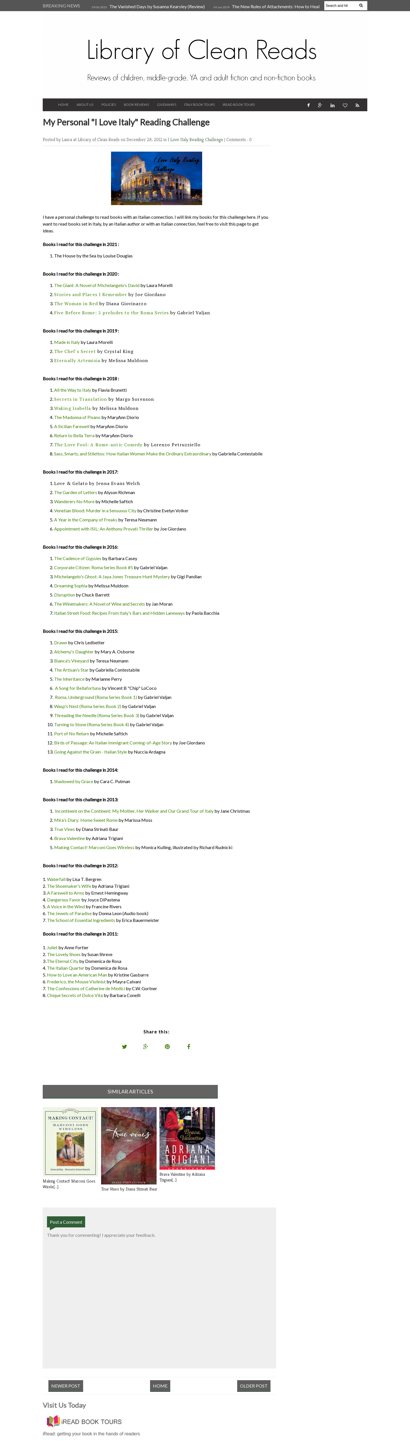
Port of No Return (71, 733)
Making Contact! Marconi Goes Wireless (94, 847)
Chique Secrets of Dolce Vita (75, 995)
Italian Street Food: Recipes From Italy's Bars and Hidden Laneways (119, 613)
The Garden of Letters (75, 492)
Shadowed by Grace (73, 781)
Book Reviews (136, 104)
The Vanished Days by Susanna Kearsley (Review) (157, 6)
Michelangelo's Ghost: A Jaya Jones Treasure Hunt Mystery (112, 576)
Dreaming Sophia (70, 585)
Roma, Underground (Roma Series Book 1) (96, 697)
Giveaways (166, 104)
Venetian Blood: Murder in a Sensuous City (95, 510)
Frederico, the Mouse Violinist (76, 981)
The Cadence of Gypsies (77, 558)
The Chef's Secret (75, 351)
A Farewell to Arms (65, 892)
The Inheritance (69, 679)
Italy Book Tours (199, 104)
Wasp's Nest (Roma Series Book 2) (87, 706)
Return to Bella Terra (74, 435)
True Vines (64, 829)
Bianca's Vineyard (71, 660)
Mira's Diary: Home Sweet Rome (86, 820)
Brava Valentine (69, 838)
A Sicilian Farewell (71, 426)
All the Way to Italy (72, 390)
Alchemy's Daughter (74, 651)
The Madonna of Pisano (77, 417)
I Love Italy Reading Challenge (196, 140)
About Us (85, 104)
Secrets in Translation (80, 399)
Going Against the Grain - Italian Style (90, 751)
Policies (108, 104)
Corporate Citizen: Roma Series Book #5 (93, 567)
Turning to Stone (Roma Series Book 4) (91, 724)
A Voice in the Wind (66, 906)
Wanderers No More (74, 501)
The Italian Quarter (65, 968)
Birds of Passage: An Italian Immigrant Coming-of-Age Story (113, 742)
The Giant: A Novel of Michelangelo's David (97, 285)
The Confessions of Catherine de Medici (86, 988)
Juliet (52, 947)
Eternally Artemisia (77, 360)
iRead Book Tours (239, 104)
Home (63, 104)
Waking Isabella (72, 408)
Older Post (254, 1385)
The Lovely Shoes (64, 954)
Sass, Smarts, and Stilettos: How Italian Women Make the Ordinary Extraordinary (132, 453)
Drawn (60, 642)
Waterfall (56, 879)
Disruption (64, 594)
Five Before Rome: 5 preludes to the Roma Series (111, 312)
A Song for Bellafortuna (78, 688)
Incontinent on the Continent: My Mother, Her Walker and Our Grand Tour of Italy (134, 811)
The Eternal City (62, 961)
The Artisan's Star (71, 669)
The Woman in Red (76, 303)
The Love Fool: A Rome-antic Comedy (98, 444)
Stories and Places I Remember (90, 294)
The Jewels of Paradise (69, 913)
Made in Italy (67, 342)
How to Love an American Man (77, 974)
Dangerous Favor (64, 899)
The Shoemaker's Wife (69, 886)
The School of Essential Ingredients (81, 920)
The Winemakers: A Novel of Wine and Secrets (99, 603)
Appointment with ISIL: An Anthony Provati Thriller (103, 528)
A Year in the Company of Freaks (85, 519)
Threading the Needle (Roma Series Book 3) (96, 715)
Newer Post (65, 1385)
